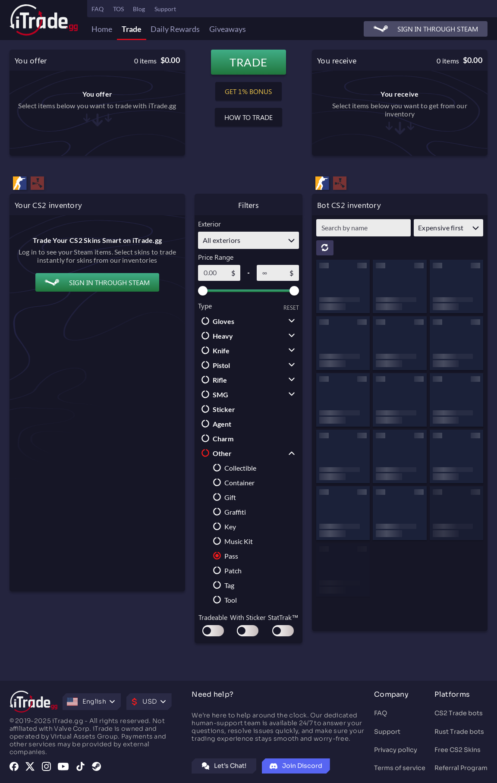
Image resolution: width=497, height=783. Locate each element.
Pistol (214, 365)
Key (223, 526)
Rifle (212, 379)
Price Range (215, 256)
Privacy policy (395, 750)
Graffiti (228, 511)
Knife (214, 350)
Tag (222, 585)
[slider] (203, 291)
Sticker (216, 409)
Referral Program (461, 768)
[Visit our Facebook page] (14, 767)
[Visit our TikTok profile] (80, 767)
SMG (213, 394)
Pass (224, 555)
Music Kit (231, 541)
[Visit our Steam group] (96, 767)
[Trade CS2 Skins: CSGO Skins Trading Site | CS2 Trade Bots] (43, 19)
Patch (226, 570)
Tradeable (212, 617)
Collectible (233, 467)
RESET (291, 307)
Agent (214, 423)
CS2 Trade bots (458, 713)
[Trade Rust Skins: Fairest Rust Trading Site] (340, 184)
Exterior (209, 223)
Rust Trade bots (459, 732)
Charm (215, 438)
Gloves (216, 321)
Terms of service (399, 768)
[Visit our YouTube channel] (63, 767)
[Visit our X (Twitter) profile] (30, 767)
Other (215, 453)
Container (232, 482)
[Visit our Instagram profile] (46, 767)
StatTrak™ (283, 617)
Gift (223, 497)
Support (165, 9)
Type (205, 305)
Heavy (215, 335)
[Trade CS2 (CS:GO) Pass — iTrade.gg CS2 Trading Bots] (322, 184)
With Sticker (248, 617)
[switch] (213, 630)
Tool (223, 599)
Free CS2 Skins (457, 750)
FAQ (380, 713)
